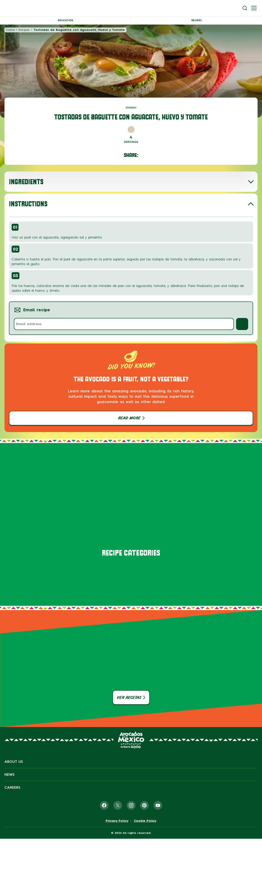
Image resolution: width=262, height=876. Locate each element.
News (9, 774)
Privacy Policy (117, 820)
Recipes (196, 20)
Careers (12, 787)
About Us (13, 761)
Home (10, 30)
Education (65, 20)
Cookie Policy (145, 820)
